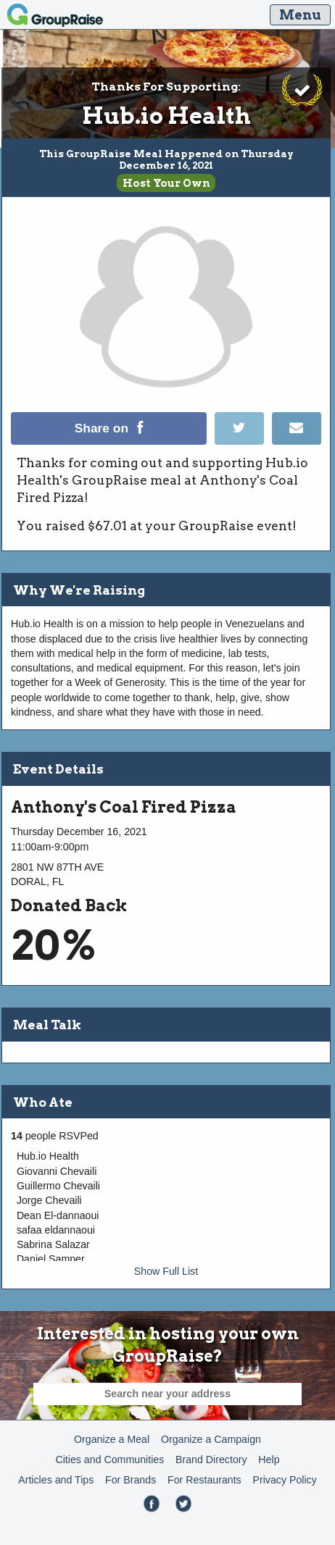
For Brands (130, 1480)
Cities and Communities (109, 1459)
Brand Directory (211, 1459)
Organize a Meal (111, 1439)
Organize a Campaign (211, 1439)
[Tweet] (243, 441)
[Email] (296, 441)
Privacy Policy (284, 1480)
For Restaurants (204, 1480)
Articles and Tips (56, 1480)
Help (268, 1459)
